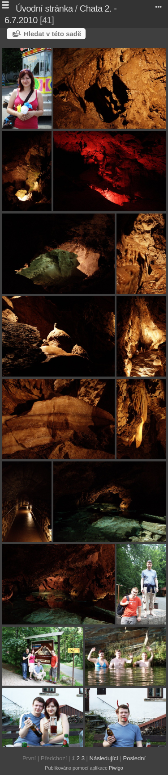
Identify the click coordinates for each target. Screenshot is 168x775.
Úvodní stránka (44, 8)
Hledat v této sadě (52, 34)
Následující (104, 758)
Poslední (134, 758)
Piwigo (116, 768)
